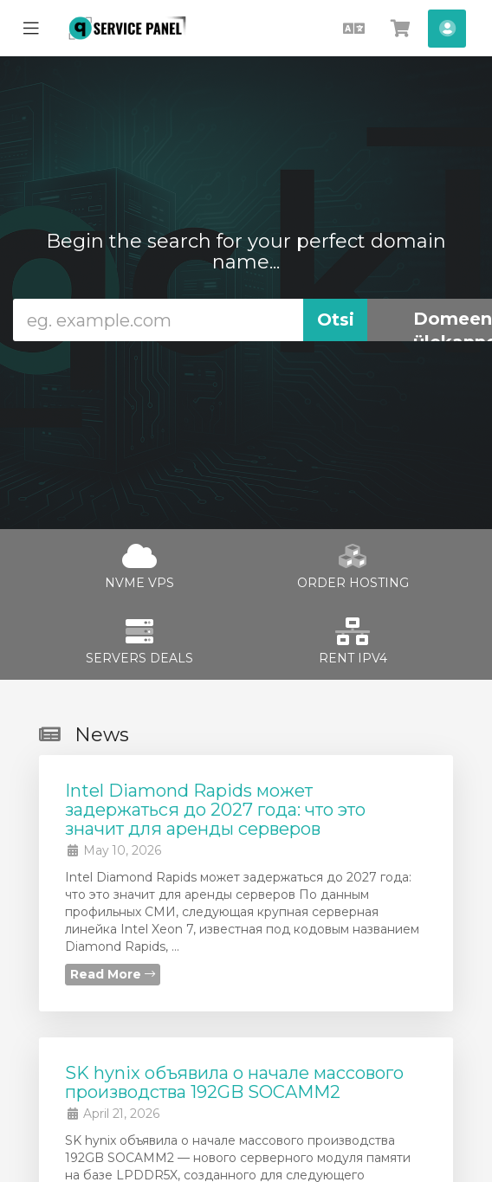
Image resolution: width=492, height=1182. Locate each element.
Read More (112, 974)
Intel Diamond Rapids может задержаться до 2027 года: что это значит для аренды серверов (215, 809)
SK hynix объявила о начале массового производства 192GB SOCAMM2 (234, 1082)
